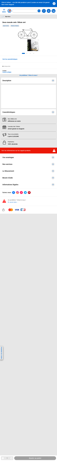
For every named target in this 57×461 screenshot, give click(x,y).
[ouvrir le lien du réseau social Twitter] (25, 192)
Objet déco (6, 25)
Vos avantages (28, 157)
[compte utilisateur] (49, 11)
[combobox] (26, 11)
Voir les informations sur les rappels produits (16, 150)
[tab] (23, 53)
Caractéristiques (28, 112)
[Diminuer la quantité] (3, 458)
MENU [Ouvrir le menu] (4, 11)
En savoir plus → (13, 202)
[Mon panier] (53, 11)
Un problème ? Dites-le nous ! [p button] (28, 75)
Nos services (28, 164)
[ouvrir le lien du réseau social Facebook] (13, 192)
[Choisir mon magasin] (44, 11)
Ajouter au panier (35, 458)
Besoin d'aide (28, 177)
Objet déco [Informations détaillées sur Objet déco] (7, 16)
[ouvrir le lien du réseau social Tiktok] (21, 192)
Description (28, 80)
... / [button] (3, 16)
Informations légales (28, 184)
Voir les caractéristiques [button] (9, 59)
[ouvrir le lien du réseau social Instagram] (17, 192)
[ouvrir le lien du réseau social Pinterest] (29, 192)
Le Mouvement (28, 171)
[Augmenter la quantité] (11, 458)
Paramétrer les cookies (1, 353)
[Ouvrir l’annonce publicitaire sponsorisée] (28, 96)
